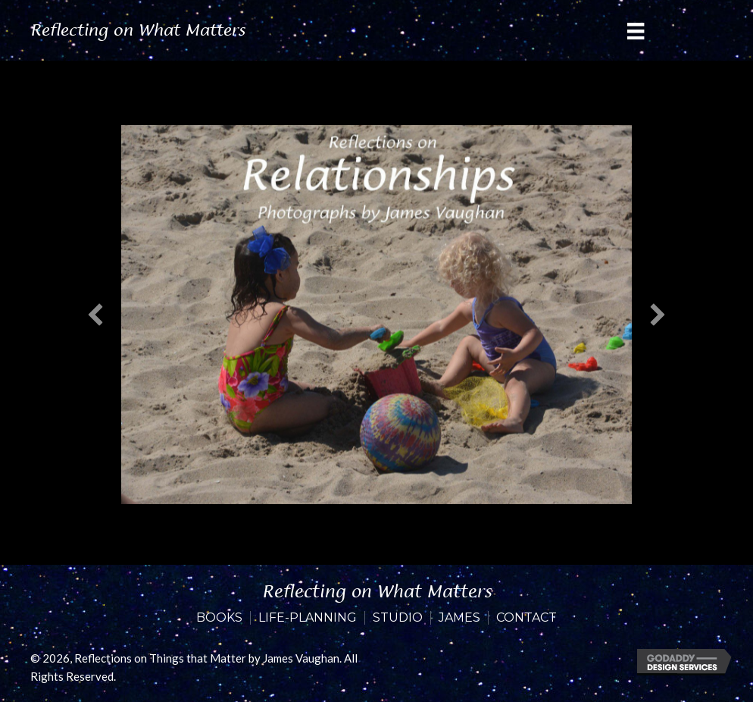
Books (219, 618)
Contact (526, 618)
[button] (95, 314)
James (459, 618)
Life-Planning (307, 618)
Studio (398, 618)
